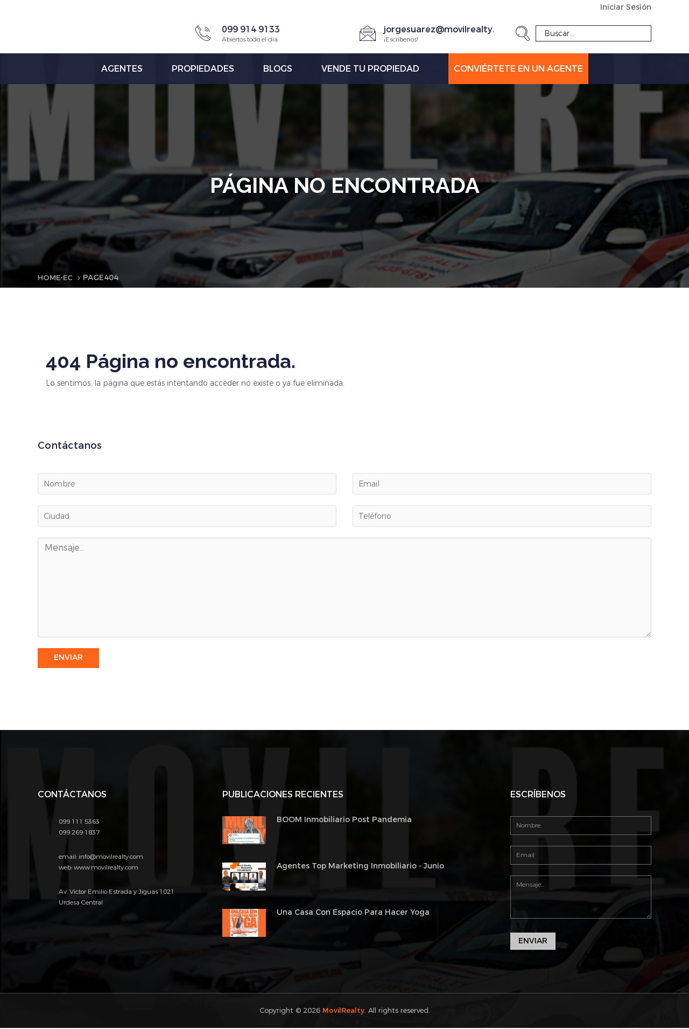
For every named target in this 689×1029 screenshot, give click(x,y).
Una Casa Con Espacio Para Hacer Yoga (353, 913)
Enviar (68, 658)
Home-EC (56, 278)
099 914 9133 (251, 29)
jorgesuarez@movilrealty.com (449, 29)
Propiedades (203, 68)
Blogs (277, 68)
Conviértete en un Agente (518, 68)
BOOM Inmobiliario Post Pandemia (344, 820)
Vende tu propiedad (370, 68)
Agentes (122, 68)
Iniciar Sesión (625, 7)
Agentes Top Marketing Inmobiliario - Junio (360, 866)
